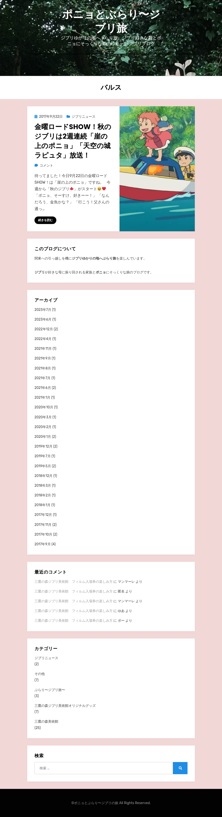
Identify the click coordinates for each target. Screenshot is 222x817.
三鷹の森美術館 (46, 721)
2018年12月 (43, 476)
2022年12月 (43, 329)
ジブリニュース (83, 117)
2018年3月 (42, 486)
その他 (39, 674)
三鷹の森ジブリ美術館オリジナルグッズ (65, 706)
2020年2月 (42, 427)
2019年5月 (42, 466)
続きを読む (45, 220)
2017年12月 (43, 515)
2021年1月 (42, 397)
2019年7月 (42, 456)
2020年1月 (42, 437)
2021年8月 (42, 368)
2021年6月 (42, 388)
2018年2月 (42, 495)
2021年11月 (43, 349)
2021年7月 (42, 378)
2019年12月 (43, 446)
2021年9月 (42, 358)
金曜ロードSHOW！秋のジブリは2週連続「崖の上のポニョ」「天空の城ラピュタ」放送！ (72, 141)
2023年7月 (42, 310)
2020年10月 (43, 407)
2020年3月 (43, 417)
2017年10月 (43, 534)
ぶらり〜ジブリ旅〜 (49, 690)
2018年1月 (42, 505)
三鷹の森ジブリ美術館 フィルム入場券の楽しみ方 (73, 582)
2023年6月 (42, 319)
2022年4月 (42, 339)
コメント (46, 165)
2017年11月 (42, 525)
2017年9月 (42, 544)
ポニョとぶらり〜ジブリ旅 (111, 21)
